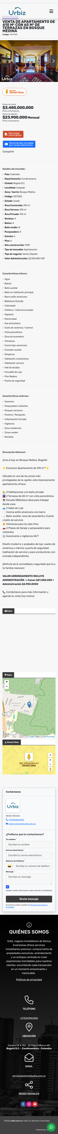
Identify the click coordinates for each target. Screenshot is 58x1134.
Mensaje (10, 871)
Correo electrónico (15, 850)
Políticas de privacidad (29, 979)
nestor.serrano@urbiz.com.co (22, 824)
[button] (1, 75)
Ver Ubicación (27, 763)
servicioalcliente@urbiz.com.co (29, 1075)
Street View (14, 91)
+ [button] (7, 682)
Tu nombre (11, 839)
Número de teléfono (15, 861)
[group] (29, 61)
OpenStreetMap (49, 737)
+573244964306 (16, 820)
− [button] (7, 686)
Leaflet (31, 737)
